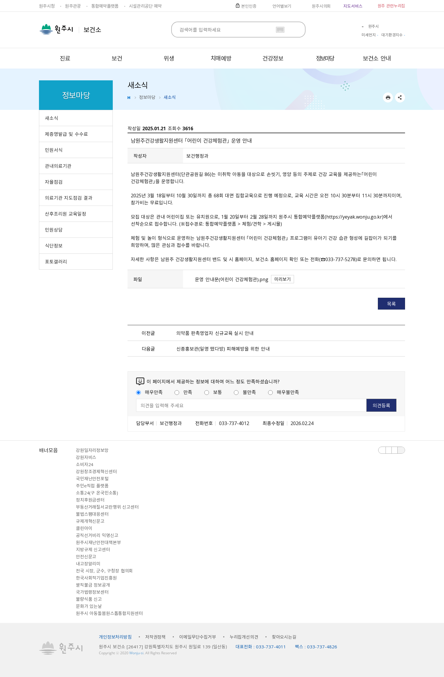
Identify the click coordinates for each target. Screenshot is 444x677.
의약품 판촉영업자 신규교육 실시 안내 (214, 332)
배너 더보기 (401, 450)
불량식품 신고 (89, 599)
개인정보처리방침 (115, 637)
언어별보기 (281, 6)
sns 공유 (400, 97)
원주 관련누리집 (391, 6)
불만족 (245, 392)
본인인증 (248, 6)
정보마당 (147, 97)
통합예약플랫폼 (105, 6)
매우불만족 (283, 392)
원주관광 (73, 6)
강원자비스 (86, 457)
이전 (382, 450)
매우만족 (149, 392)
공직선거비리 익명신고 (97, 535)
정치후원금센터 (90, 500)
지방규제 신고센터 (93, 549)
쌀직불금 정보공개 (93, 585)
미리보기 (282, 279)
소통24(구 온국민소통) (97, 492)
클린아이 (84, 528)
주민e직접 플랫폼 (92, 485)
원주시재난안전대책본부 (98, 542)
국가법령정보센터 (92, 592)
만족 (183, 392)
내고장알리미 (88, 563)
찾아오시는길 (284, 637)
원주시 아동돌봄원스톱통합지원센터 (109, 613)
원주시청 (47, 6)
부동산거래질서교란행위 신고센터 (107, 507)
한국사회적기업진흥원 (96, 578)
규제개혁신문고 (90, 521)
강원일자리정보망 (92, 450)
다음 (395, 450)
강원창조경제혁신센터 (96, 471)
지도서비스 (352, 6)
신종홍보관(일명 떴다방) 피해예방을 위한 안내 (223, 348)
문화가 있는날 (89, 606)
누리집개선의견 (244, 637)
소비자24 (84, 464)
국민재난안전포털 (92, 478)
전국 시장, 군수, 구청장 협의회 (104, 570)
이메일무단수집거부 (197, 637)
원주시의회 (321, 6)
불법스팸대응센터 (92, 514)
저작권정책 (155, 637)
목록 (391, 303)
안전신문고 (86, 556)
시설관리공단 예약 (145, 6)
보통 (213, 392)
